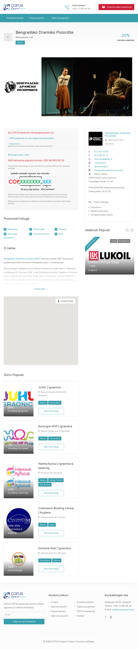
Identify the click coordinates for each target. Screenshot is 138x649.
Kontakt (80, 616)
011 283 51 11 (101, 155)
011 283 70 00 (101, 151)
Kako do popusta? (60, 18)
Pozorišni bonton (41, 234)
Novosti (62, 229)
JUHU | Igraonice (49, 387)
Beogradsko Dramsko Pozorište (117, 134)
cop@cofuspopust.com (123, 609)
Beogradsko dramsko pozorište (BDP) (22, 258)
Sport (52, 525)
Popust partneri (36, 18)
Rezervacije (39, 229)
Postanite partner (85, 602)
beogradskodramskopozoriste (109, 170)
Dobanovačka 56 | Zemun (52, 517)
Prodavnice (124, 241)
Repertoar (13, 229)
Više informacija (51, 411)
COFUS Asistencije (86, 611)
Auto (113, 241)
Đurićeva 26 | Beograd (51, 473)
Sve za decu (55, 403)
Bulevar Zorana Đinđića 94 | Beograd (52, 394)
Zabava (20, 42)
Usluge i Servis (56, 480)
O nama (54, 602)
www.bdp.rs (100, 163)
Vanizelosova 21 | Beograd (53, 553)
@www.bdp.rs (101, 166)
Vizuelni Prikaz (67, 301)
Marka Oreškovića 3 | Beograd (55, 431)
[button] (59, 316)
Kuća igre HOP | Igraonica (55, 426)
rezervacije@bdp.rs (103, 159)
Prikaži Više (40, 289)
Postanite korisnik (15, 18)
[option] (69, 86)
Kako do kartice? (59, 606)
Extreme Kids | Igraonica (54, 548)
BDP (61, 234)
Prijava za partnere (86, 606)
